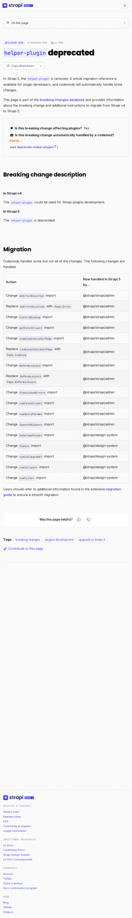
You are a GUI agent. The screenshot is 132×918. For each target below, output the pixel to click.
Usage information (14, 830)
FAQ (5, 821)
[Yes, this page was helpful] (79, 520)
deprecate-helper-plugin (37, 147)
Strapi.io (8, 912)
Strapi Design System (16, 854)
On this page (19, 23)
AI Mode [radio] (57, 43)
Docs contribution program (20, 888)
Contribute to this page (23, 549)
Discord (8, 873)
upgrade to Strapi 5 (92, 539)
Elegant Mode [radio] (14, 43)
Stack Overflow (13, 883)
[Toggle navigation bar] (125, 5)
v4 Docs (8, 845)
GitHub (7, 907)
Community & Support (17, 826)
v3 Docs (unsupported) (17, 859)
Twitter (7, 878)
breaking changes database (62, 100)
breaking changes (28, 539)
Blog (6, 902)
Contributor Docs (14, 849)
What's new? (11, 811)
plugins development (59, 539)
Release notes (12, 816)
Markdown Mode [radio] (37, 43)
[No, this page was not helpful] (89, 520)
